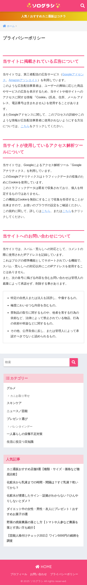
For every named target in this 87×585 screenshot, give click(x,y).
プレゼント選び (17, 418)
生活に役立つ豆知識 (20, 441)
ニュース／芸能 (17, 411)
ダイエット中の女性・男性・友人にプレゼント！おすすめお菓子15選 (42, 511)
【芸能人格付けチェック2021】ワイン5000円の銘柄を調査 (43, 538)
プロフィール (18, 574)
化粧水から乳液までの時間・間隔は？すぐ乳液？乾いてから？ (42, 485)
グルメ (11, 388)
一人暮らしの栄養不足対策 (24, 434)
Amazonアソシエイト (23, 80)
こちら (25, 126)
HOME (43, 566)
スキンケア (14, 403)
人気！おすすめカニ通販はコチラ (43, 16)
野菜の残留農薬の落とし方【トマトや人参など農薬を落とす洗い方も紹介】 (42, 525)
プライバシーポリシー (64, 574)
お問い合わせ (38, 574)
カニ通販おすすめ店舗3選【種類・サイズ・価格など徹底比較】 (43, 472)
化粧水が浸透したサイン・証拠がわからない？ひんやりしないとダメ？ (42, 498)
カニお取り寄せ (20, 395)
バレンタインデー (21, 426)
